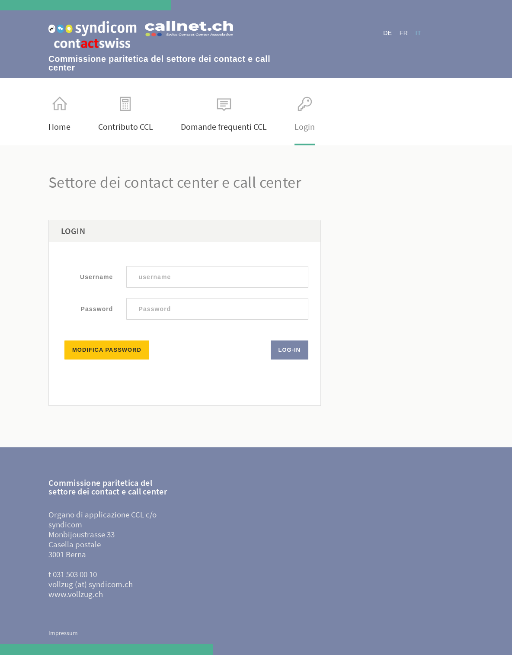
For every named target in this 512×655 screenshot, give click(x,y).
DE (387, 32)
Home (59, 113)
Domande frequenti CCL (224, 113)
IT (418, 32)
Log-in (289, 350)
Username (96, 276)
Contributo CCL (125, 113)
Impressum (63, 633)
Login (304, 113)
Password (97, 308)
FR (404, 32)
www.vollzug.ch (75, 594)
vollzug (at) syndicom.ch (90, 584)
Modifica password (106, 350)
